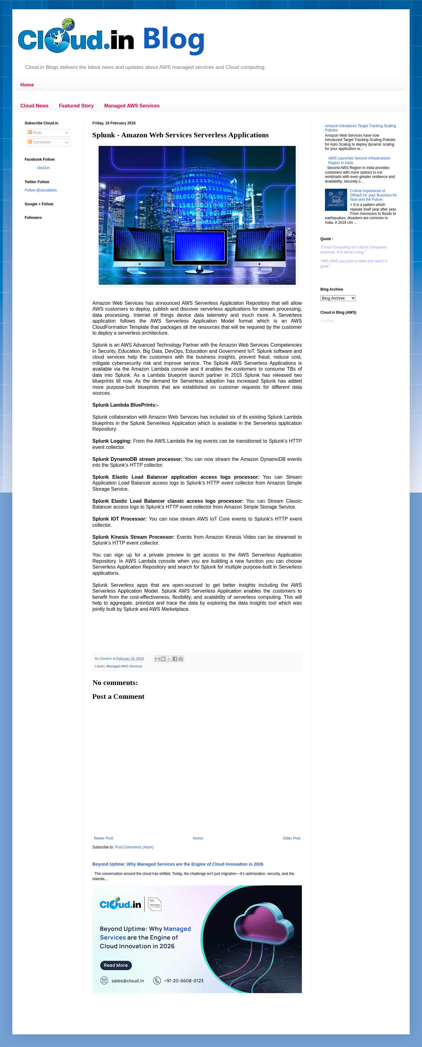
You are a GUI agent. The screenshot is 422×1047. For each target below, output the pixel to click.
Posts (35, 133)
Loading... (328, 321)
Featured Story (76, 105)
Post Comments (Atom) (134, 847)
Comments (39, 142)
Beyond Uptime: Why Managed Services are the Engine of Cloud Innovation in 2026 (177, 864)
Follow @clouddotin (41, 190)
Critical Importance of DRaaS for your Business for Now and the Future (373, 195)
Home (27, 84)
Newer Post (103, 838)
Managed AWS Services (132, 105)
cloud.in (43, 168)
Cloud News (34, 105)
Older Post (291, 838)
